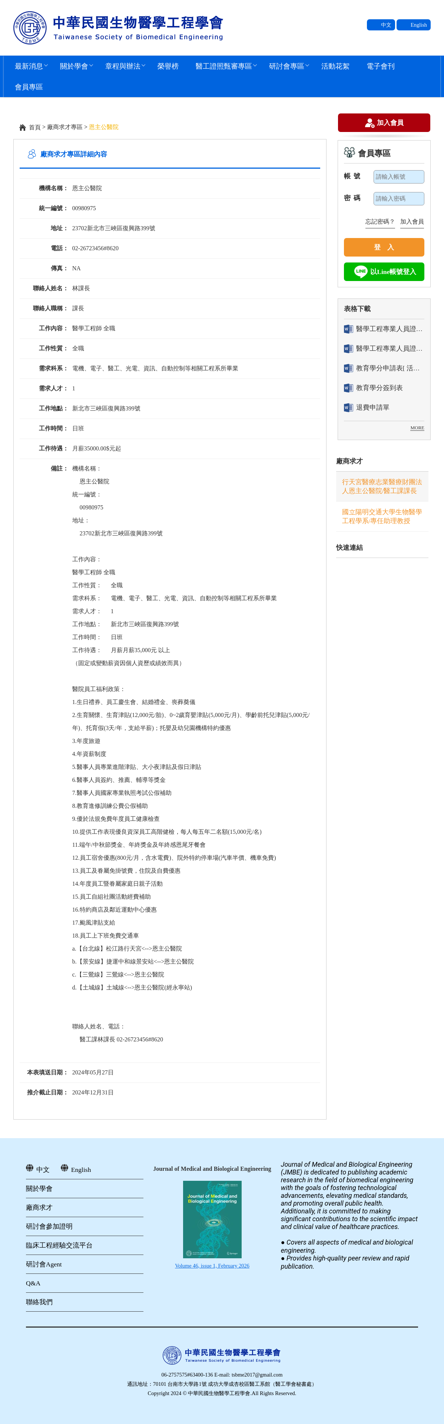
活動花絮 (335, 66)
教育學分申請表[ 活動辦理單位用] (384, 368)
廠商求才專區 (65, 127)
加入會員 (390, 123)
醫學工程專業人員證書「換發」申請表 (384, 348)
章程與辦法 (122, 66)
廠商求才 (349, 461)
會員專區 (29, 87)
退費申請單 (367, 407)
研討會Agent (44, 1264)
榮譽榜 (168, 66)
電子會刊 (381, 66)
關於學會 (74, 66)
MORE (417, 427)
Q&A (33, 1283)
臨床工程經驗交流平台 (59, 1245)
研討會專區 (286, 66)
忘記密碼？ (380, 221)
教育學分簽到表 (373, 388)
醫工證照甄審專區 (224, 66)
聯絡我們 (39, 1302)
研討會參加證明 (49, 1226)
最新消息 (29, 66)
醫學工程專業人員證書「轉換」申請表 (384, 329)
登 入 (384, 247)
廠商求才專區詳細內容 (73, 154)
